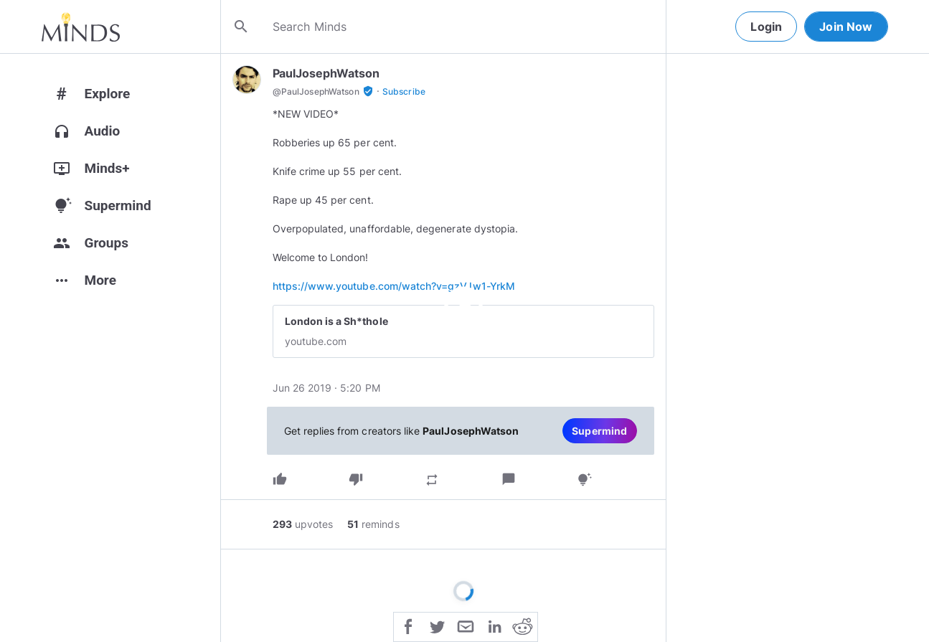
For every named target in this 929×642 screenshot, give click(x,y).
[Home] (81, 26)
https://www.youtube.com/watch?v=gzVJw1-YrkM (394, 286)
